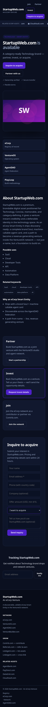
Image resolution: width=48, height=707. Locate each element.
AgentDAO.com (9, 628)
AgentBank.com (9, 666)
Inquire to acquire (35, 16)
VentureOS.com (9, 624)
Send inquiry (17, 533)
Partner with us (13, 73)
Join (29, 4)
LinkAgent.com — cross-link (14, 655)
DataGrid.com (8, 674)
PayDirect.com (9, 670)
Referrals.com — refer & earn (15, 647)
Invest (30, 10)
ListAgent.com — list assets (14, 651)
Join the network (16, 424)
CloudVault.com (9, 678)
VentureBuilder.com (11, 631)
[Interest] (24, 510)
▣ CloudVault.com (36, 23)
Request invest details (19, 392)
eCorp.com (7, 620)
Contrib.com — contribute (14, 643)
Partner (38, 4)
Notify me (39, 574)
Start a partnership (17, 360)
